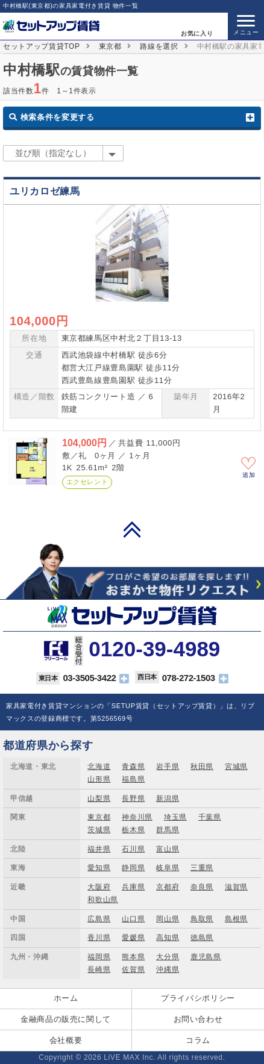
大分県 (167, 957)
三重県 (201, 867)
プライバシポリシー (198, 998)
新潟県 (167, 798)
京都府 (167, 887)
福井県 (98, 849)
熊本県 (133, 957)
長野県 (133, 798)
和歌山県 (102, 899)
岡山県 (167, 919)
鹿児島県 (205, 957)
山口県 (133, 919)
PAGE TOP (132, 529)
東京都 (110, 46)
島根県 (236, 919)
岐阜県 (167, 867)
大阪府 (98, 887)
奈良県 (201, 887)
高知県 (167, 937)
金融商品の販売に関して (65, 1019)
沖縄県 (167, 969)
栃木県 (133, 830)
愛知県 (98, 867)
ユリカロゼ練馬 (45, 191)
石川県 (133, 849)
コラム (198, 1040)
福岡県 (98, 957)
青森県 (133, 766)
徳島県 (201, 937)
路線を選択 (159, 46)
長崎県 (98, 969)
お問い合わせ (198, 1019)
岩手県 (167, 766)
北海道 (98, 766)
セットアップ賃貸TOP (41, 46)
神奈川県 (137, 817)
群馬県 (167, 830)
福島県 (133, 779)
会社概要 (66, 1040)
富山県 (167, 849)
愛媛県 (133, 937)
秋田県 (201, 766)
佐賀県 (133, 969)
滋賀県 (236, 887)
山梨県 (98, 798)
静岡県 (133, 867)
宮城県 (236, 766)
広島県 (98, 919)
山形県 (98, 779)
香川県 (98, 937)
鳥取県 (201, 919)
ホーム (66, 998)
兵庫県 (133, 887)
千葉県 (209, 817)
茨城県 (98, 830)
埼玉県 (175, 817)
